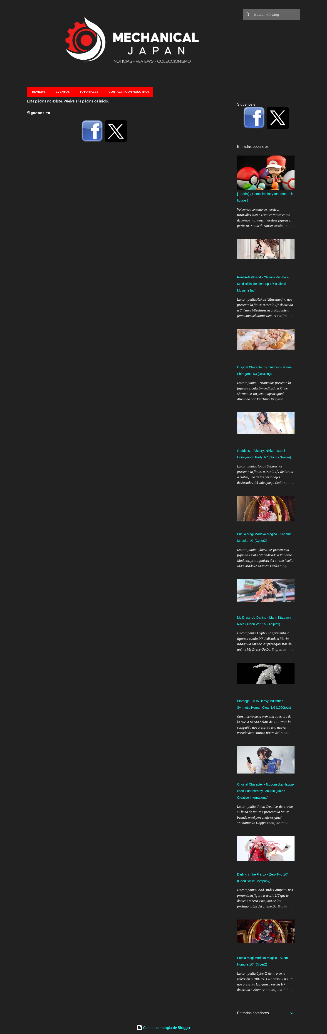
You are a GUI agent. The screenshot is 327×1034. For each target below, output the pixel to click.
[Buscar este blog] (276, 14)
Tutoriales (87, 91)
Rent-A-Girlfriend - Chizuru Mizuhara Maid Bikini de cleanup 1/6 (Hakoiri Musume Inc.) (263, 283)
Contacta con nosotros (127, 91)
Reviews (37, 91)
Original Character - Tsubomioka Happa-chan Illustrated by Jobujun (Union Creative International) (265, 791)
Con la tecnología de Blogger (164, 1028)
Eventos (61, 91)
